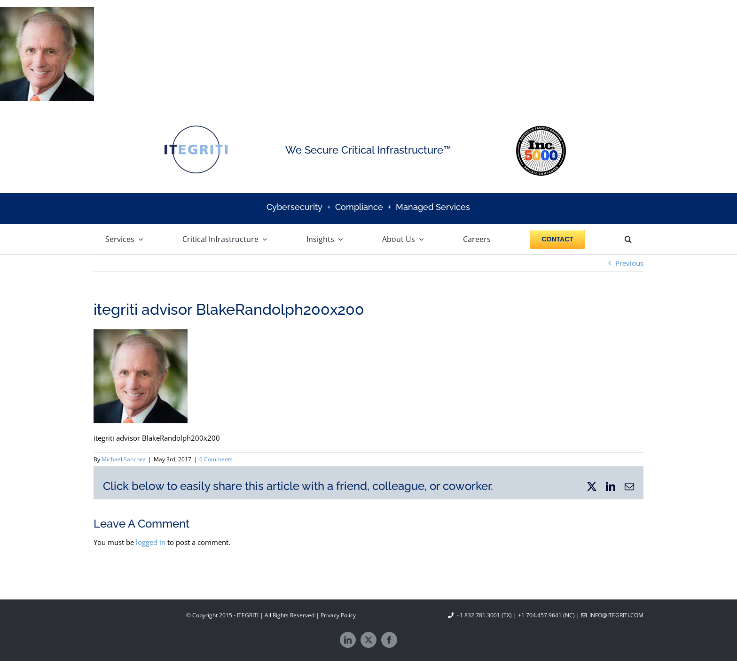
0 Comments (216, 459)
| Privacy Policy (335, 615)
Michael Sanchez (124, 459)
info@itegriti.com (612, 615)
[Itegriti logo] (196, 127)
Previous (629, 263)
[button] (628, 239)
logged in (150, 542)
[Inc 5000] (541, 129)
